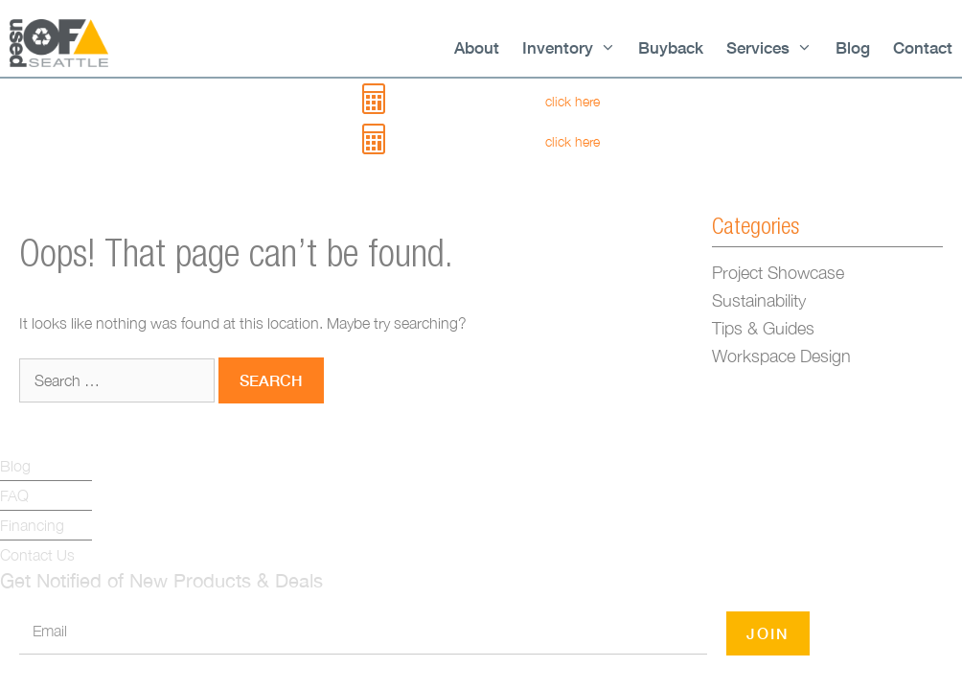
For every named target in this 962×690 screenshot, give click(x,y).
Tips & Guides (763, 328)
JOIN (768, 633)
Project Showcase (778, 273)
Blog (853, 47)
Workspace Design (781, 356)
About (476, 47)
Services (769, 48)
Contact (922, 47)
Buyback (670, 47)
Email (50, 630)
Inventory (569, 48)
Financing (32, 525)
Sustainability (759, 300)
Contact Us (37, 555)
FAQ (14, 495)
